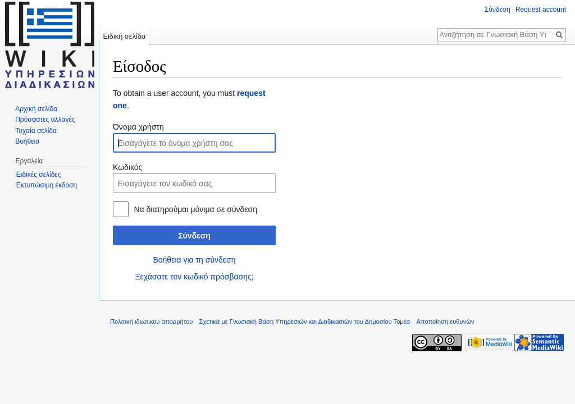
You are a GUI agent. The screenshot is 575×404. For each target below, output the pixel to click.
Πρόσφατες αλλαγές (45, 119)
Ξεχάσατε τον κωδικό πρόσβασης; (194, 276)
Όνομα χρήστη (138, 126)
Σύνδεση (194, 235)
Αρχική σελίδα (36, 109)
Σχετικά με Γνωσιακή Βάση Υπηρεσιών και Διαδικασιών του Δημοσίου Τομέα (304, 321)
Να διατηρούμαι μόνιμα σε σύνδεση (195, 209)
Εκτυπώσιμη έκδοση (46, 185)
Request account (540, 9)
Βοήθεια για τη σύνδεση (194, 259)
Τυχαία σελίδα (36, 131)
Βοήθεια (27, 141)
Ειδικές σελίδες (38, 174)
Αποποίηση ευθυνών (445, 321)
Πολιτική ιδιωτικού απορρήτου (151, 321)
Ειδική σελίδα (124, 36)
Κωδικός (127, 167)
